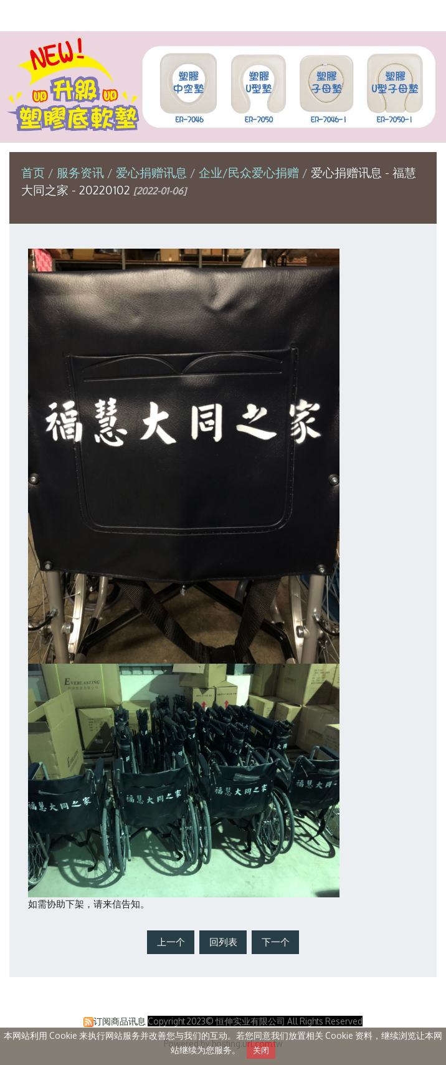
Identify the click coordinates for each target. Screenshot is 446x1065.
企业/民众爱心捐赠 (249, 172)
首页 (33, 172)
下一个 (276, 942)
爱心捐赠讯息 (151, 172)
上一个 (171, 942)
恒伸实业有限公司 (223, 14)
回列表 (223, 942)
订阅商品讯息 (119, 1021)
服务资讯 (82, 172)
